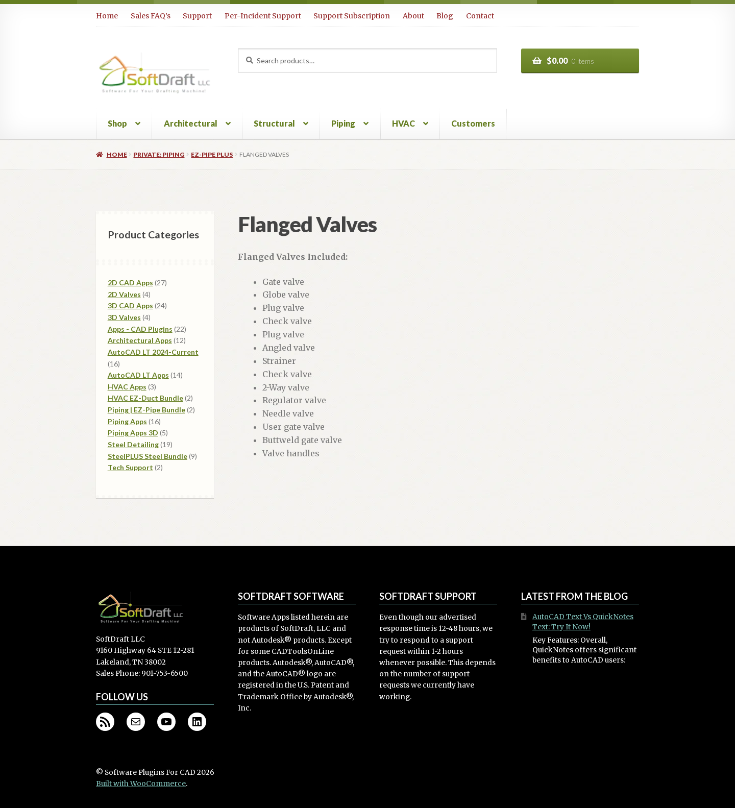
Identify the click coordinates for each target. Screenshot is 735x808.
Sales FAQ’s (150, 15)
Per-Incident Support (263, 15)
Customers (473, 123)
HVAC (403, 123)
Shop (117, 123)
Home (107, 15)
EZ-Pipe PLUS (212, 154)
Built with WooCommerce (141, 783)
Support (197, 15)
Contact (480, 15)
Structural (274, 123)
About (413, 15)
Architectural (190, 123)
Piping (343, 123)
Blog (444, 15)
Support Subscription (351, 15)
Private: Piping (158, 154)
